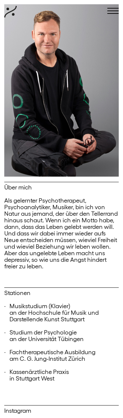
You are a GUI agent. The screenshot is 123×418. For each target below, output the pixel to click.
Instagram (17, 410)
